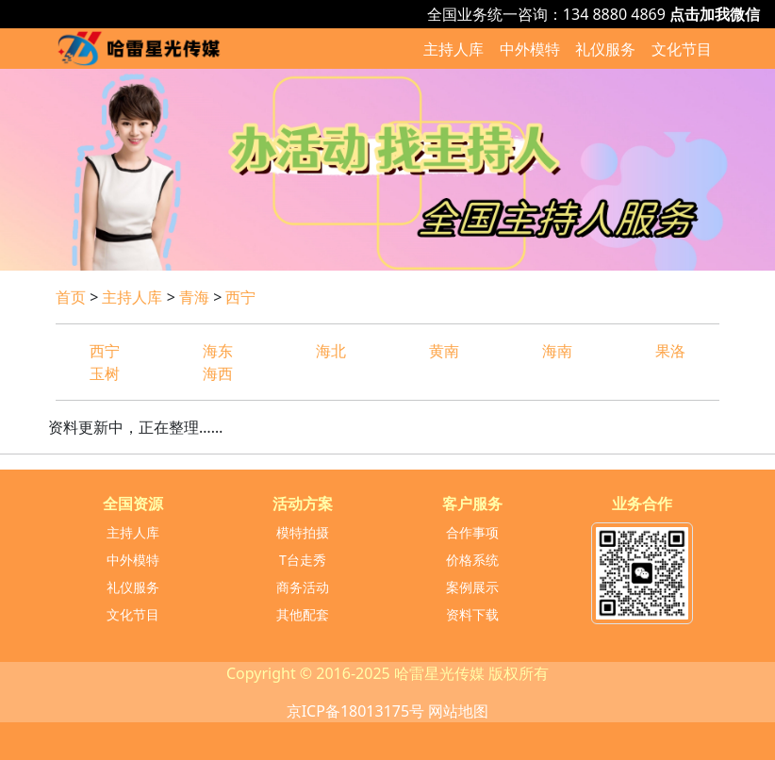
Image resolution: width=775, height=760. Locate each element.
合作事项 (472, 532)
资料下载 (472, 614)
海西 (218, 373)
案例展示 (472, 587)
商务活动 (302, 587)
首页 (71, 297)
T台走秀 (302, 560)
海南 (557, 350)
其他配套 (302, 614)
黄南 (444, 350)
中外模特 (530, 49)
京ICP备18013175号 (355, 711)
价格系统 (472, 560)
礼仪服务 (605, 49)
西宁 (240, 297)
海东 (218, 350)
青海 (194, 297)
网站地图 (458, 711)
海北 (331, 350)
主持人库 (453, 49)
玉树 (105, 373)
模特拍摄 (302, 532)
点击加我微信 (714, 14)
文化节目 (681, 49)
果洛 (670, 350)
